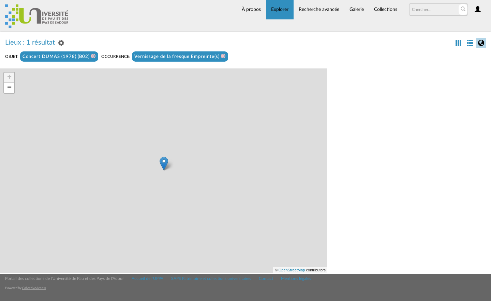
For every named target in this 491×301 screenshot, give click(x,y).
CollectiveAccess (34, 288)
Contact (266, 278)
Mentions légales (296, 278)
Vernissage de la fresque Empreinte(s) (180, 56)
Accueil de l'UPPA (147, 278)
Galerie (356, 9)
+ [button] (9, 78)
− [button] (9, 88)
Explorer (279, 9)
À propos (251, 9)
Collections (385, 9)
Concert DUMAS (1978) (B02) (59, 56)
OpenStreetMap (292, 270)
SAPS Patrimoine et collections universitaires (211, 278)
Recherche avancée (319, 9)
